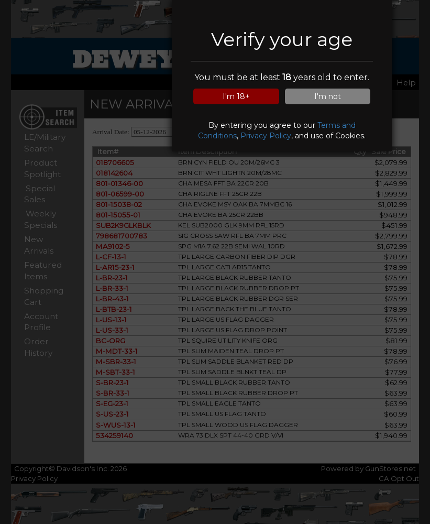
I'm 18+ (236, 96)
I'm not (327, 96)
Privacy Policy (265, 135)
